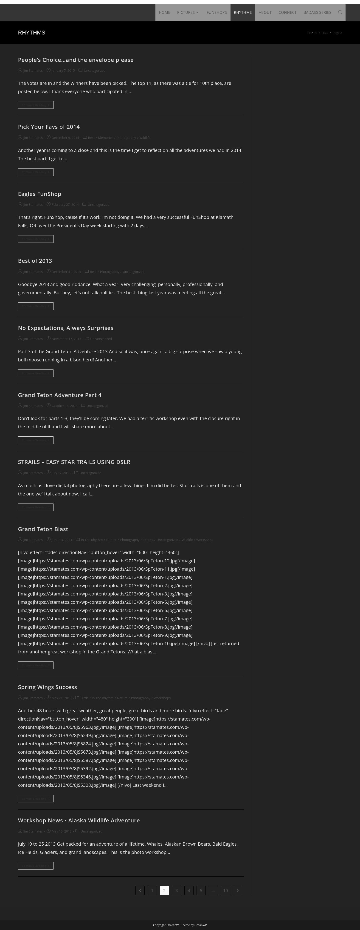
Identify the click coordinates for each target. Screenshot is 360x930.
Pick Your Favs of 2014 (49, 126)
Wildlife (144, 137)
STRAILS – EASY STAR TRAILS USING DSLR (74, 462)
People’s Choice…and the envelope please (76, 59)
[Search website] (340, 12)
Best (91, 137)
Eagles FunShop (39, 193)
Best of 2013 (35, 260)
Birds (84, 698)
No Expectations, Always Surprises (65, 328)
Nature (111, 540)
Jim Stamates (33, 70)
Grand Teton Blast (43, 529)
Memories (105, 137)
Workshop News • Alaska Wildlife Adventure (79, 820)
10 (225, 890)
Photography (126, 137)
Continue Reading (38, 106)
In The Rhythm (92, 540)
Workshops (204, 540)
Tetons (148, 540)
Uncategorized (94, 70)
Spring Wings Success (47, 687)
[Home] (308, 33)
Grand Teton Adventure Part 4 (59, 395)
